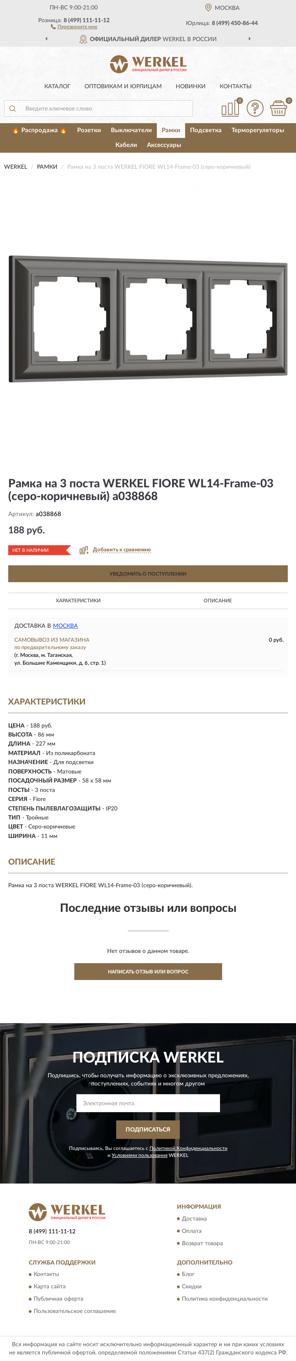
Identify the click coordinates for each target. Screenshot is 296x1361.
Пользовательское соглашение (75, 1311)
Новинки (191, 87)
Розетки (89, 130)
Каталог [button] (57, 87)
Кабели (126, 145)
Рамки (171, 130)
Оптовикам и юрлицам (123, 87)
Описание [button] (218, 600)
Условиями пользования (140, 1155)
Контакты (236, 87)
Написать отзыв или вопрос (148, 971)
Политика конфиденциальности (225, 1299)
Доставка (194, 1219)
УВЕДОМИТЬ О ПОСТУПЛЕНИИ (148, 573)
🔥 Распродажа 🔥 (39, 130)
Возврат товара (202, 1243)
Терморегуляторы (258, 130)
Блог (188, 1274)
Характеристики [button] (78, 600)
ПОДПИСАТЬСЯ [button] (148, 1130)
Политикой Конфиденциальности (188, 1148)
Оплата (192, 1231)
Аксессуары (164, 145)
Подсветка (206, 130)
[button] (74, 26)
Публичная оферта (58, 1299)
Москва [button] (65, 626)
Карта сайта (50, 1287)
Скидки (192, 1287)
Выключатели (131, 130)
